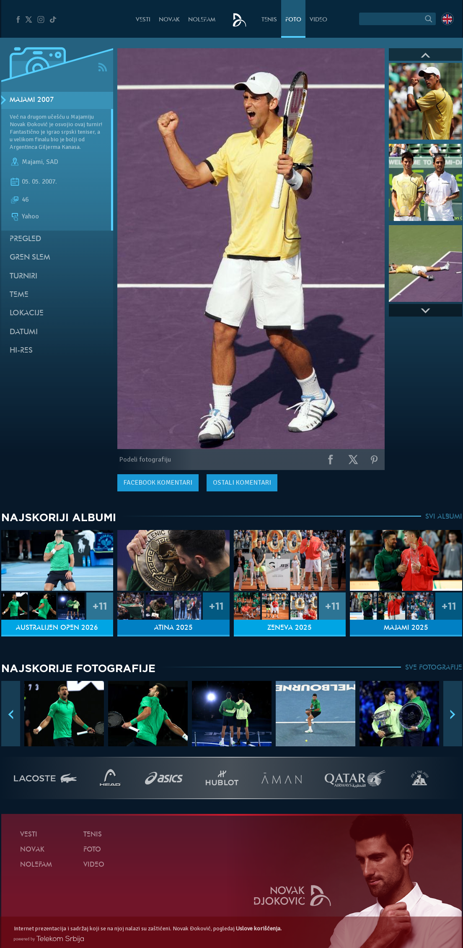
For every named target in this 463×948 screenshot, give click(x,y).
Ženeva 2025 (289, 628)
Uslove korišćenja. (259, 928)
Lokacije (27, 313)
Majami (32, 162)
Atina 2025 (173, 628)
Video (318, 20)
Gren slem (30, 258)
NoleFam (201, 20)
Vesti (143, 20)
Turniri (23, 277)
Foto (293, 20)
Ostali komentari (242, 482)
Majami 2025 (406, 628)
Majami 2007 (32, 100)
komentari (158, 482)
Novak (169, 20)
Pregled (25, 239)
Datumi (24, 332)
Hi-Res (21, 351)
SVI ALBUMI (443, 517)
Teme (19, 295)
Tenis (269, 20)
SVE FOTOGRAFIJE (433, 668)
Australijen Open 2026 (57, 628)
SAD (52, 162)
